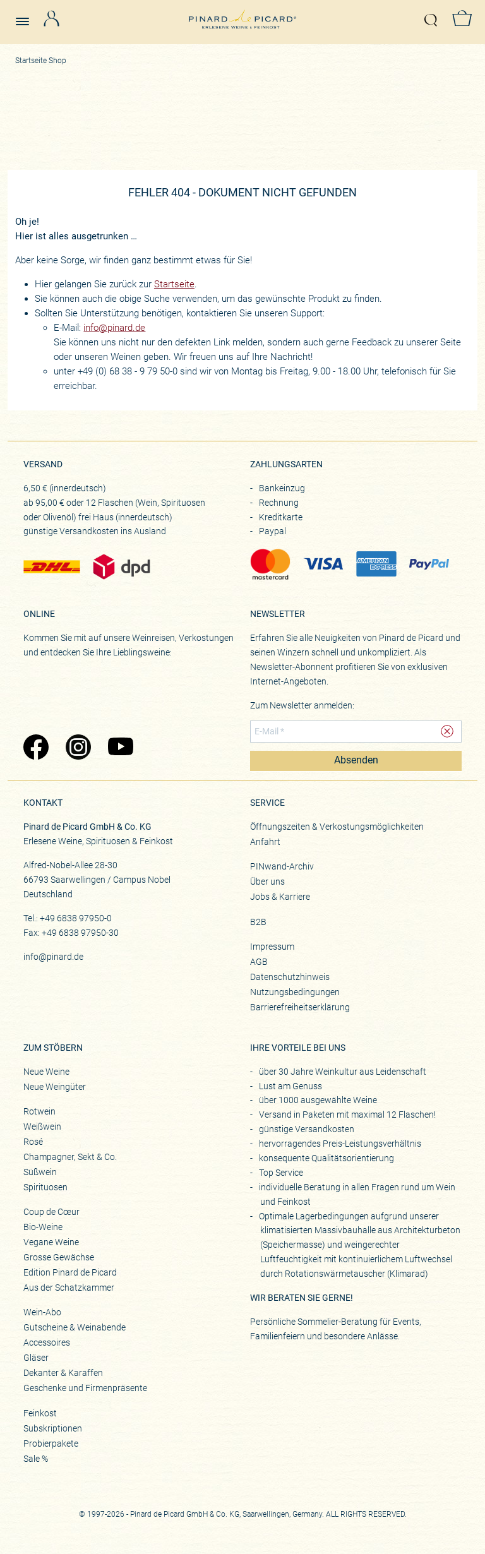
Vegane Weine (51, 1242)
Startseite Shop (40, 60)
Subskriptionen (52, 1428)
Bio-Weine (43, 1227)
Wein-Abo (42, 1312)
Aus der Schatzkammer (68, 1287)
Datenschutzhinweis (290, 977)
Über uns (267, 881)
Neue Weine (46, 1072)
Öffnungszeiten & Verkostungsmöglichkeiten (337, 827)
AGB (259, 962)
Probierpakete (50, 1443)
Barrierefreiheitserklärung (300, 1007)
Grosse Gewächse (58, 1257)
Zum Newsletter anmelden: (302, 705)
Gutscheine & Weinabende (74, 1327)
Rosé (33, 1142)
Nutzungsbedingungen (295, 992)
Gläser (36, 1358)
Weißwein (42, 1126)
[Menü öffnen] (27, 15)
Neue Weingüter (54, 1087)
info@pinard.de (114, 327)
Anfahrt (265, 842)
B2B (258, 922)
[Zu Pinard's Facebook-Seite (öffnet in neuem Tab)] (38, 748)
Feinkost (40, 1413)
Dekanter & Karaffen (63, 1373)
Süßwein (40, 1172)
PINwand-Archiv (282, 866)
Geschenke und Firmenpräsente (85, 1388)
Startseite (174, 284)
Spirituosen (45, 1187)
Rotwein (39, 1111)
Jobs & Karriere (280, 897)
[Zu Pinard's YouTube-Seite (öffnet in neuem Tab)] (123, 748)
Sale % (35, 1459)
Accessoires (46, 1342)
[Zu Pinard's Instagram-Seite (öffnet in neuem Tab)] (80, 748)
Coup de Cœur (51, 1212)
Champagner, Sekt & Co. (70, 1157)
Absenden (356, 760)
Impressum (272, 946)
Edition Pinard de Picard (70, 1272)
